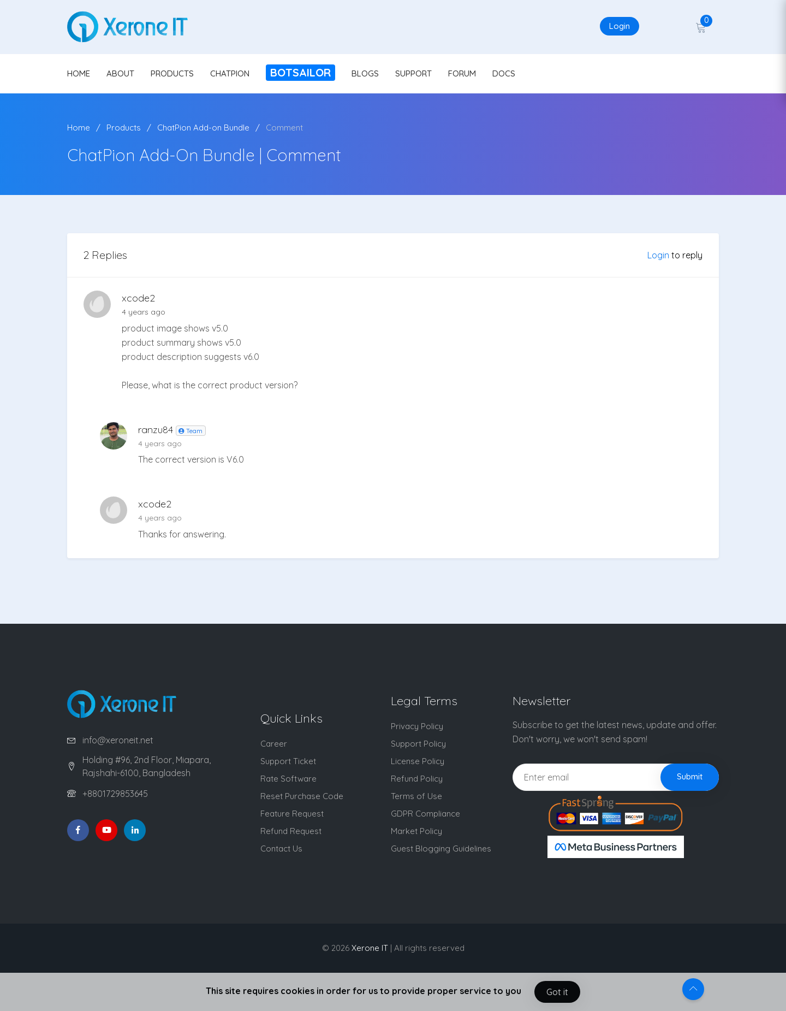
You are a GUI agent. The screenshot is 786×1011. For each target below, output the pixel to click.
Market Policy (416, 831)
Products (123, 127)
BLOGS (365, 73)
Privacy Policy (417, 726)
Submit (689, 776)
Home (78, 127)
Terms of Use (416, 796)
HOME (78, 73)
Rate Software (288, 778)
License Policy (417, 761)
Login (619, 26)
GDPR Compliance (425, 813)
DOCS (503, 73)
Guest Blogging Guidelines (441, 848)
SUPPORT (413, 73)
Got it (557, 991)
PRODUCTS (172, 73)
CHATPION (229, 73)
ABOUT (120, 73)
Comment (284, 127)
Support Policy (418, 743)
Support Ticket (288, 761)
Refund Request (290, 831)
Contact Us (281, 848)
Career (273, 743)
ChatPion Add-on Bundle (203, 127)
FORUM (462, 73)
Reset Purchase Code (301, 796)
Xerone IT (370, 948)
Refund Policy (417, 778)
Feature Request (292, 813)
